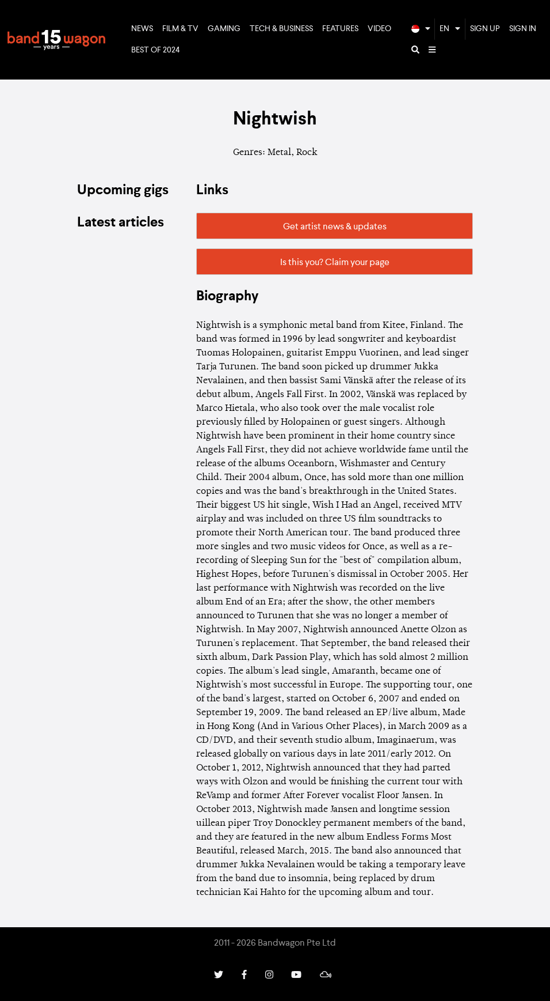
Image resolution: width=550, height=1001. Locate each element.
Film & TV (180, 29)
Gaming (224, 29)
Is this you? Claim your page (334, 262)
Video (379, 29)
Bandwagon (56, 39)
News (142, 29)
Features (340, 29)
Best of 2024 (155, 50)
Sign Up (485, 29)
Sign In (522, 29)
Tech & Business (281, 29)
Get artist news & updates (335, 227)
